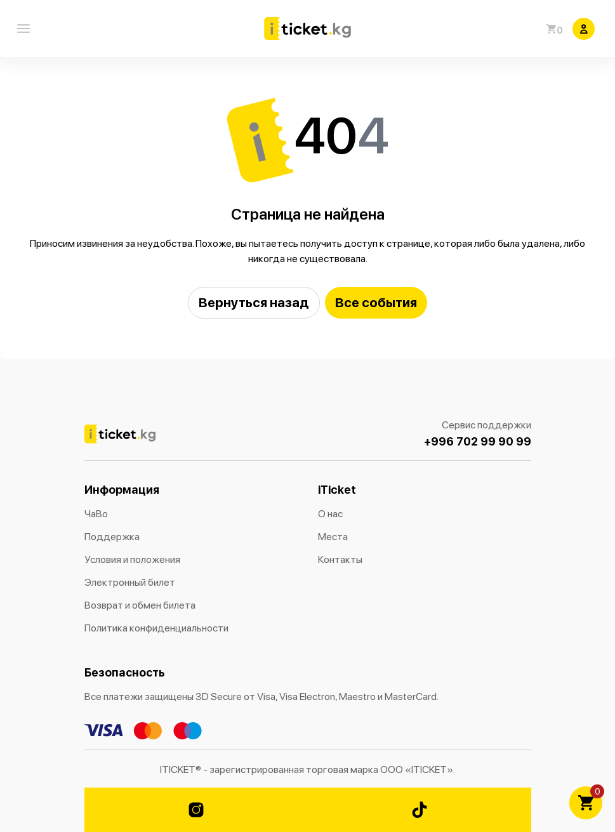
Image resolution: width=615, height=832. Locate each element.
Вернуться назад (254, 302)
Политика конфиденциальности (156, 628)
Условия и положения (132, 559)
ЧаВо (96, 514)
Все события (376, 302)
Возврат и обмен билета (139, 605)
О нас (330, 514)
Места (333, 537)
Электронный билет (129, 582)
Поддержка (112, 537)
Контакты (340, 559)
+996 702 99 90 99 (477, 441)
